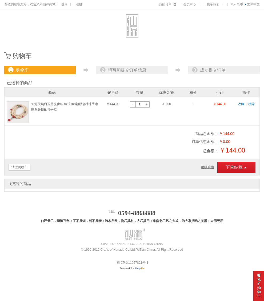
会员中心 (189, 4)
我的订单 (165, 4)
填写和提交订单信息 (122, 70)
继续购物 (207, 167)
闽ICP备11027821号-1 (131, 263)
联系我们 (213, 4)
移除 (251, 104)
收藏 (241, 104)
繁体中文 (253, 4)
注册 (79, 4)
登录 (64, 4)
